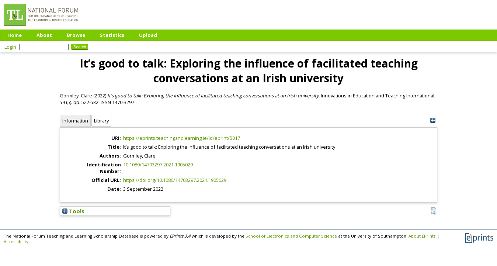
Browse (76, 35)
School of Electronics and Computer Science (291, 236)
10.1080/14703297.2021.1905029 (158, 164)
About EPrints (422, 236)
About (44, 35)
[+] (432, 120)
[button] (433, 211)
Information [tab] (75, 120)
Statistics (112, 35)
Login (10, 47)
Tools (73, 211)
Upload (148, 35)
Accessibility (16, 241)
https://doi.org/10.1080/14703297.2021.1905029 (174, 180)
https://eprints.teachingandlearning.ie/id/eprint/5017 (181, 138)
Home (14, 35)
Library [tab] (101, 120)
